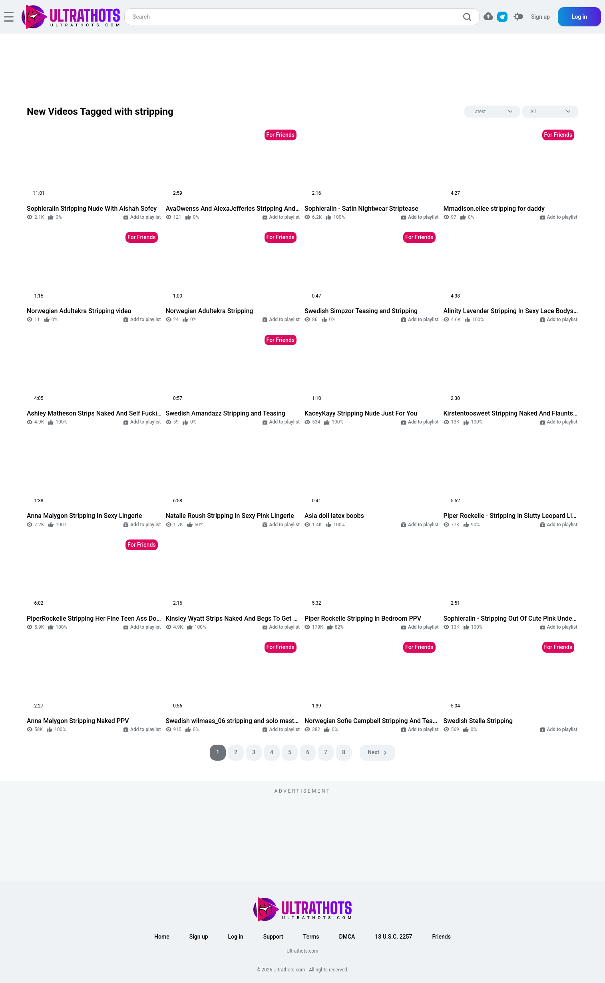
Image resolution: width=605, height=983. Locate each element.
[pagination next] (377, 753)
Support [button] (273, 936)
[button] (488, 16)
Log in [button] (235, 936)
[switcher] (518, 17)
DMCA (347, 936)
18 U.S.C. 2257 (393, 936)
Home (161, 936)
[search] (469, 17)
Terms (311, 936)
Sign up (540, 17)
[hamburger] (9, 17)
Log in (579, 17)
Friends (441, 936)
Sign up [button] (198, 936)
